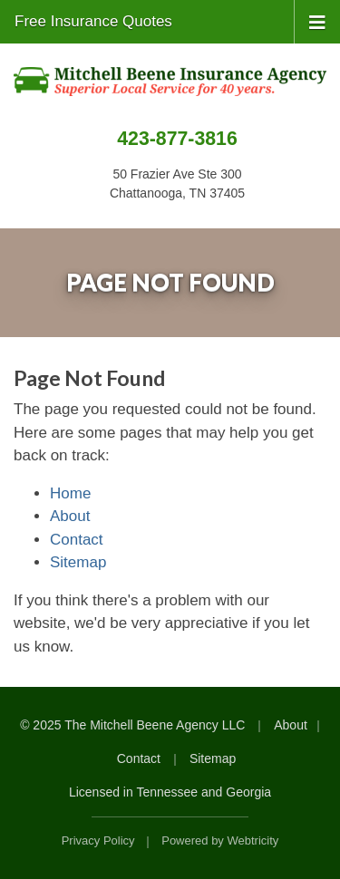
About (70, 516)
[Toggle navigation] (317, 21)
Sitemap (78, 562)
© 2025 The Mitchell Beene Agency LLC (132, 725)
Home (70, 493)
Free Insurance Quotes (93, 21)
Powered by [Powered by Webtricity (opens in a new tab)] (219, 840)
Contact (76, 539)
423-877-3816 (177, 139)
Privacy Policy (98, 840)
